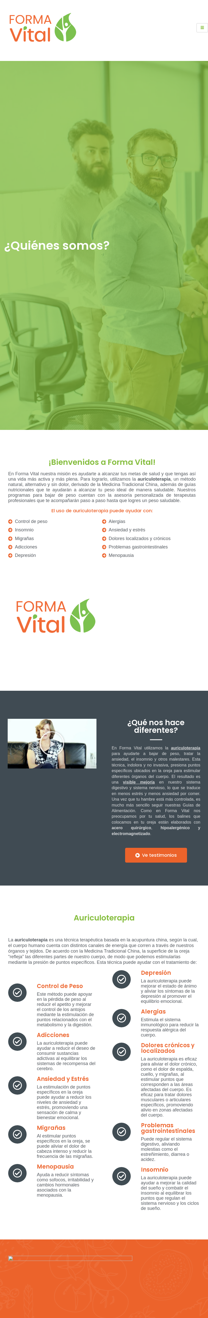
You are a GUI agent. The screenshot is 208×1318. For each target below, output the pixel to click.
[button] (52, 743)
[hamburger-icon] (202, 27)
